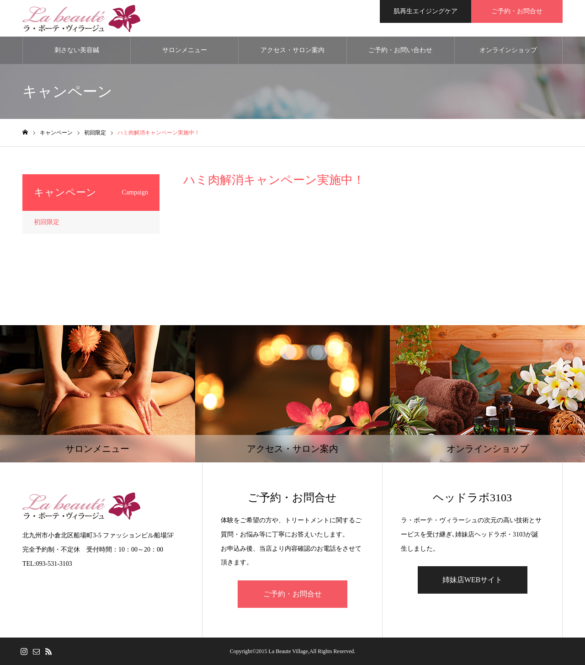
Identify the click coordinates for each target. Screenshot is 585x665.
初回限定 (46, 222)
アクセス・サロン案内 (292, 50)
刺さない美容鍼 (76, 50)
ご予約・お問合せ (292, 594)
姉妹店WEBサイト (472, 580)
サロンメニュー (184, 50)
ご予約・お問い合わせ (400, 50)
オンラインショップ (508, 50)
